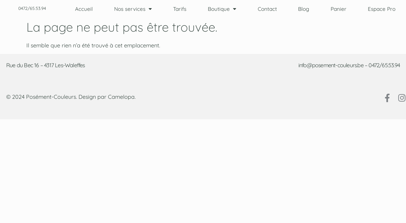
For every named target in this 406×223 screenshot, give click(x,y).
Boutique (222, 9)
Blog (303, 9)
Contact (267, 9)
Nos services (133, 9)
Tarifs (179, 9)
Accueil (84, 9)
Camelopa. (122, 96)
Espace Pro (381, 9)
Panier (338, 9)
